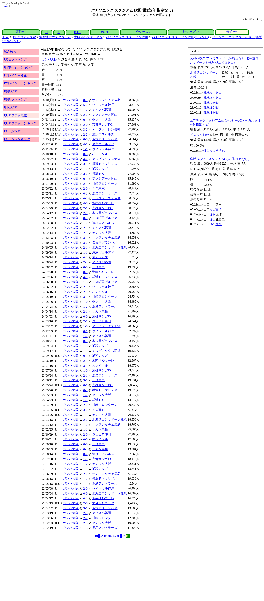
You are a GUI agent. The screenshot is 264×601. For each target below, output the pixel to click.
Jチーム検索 (12, 131)
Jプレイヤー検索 (15, 75)
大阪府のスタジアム (88, 37)
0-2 (85, 390)
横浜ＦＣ (98, 173)
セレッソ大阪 (101, 119)
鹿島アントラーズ (104, 193)
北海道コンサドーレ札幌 (109, 247)
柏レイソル (100, 154)
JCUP (77, 32)
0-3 (85, 178)
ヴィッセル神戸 (103, 104)
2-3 (85, 513)
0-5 (85, 154)
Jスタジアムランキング (20, 123)
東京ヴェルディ (103, 144)
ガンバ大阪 (49, 59)
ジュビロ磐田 (101, 321)
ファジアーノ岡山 (104, 114)
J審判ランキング (15, 99)
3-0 (85, 410)
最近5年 (231, 31)
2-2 (85, 114)
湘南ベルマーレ (103, 203)
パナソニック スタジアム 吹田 (127, 37)
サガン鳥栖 (100, 311)
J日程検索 (11, 107)
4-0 (85, 203)
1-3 (85, 282)
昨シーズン (191, 31)
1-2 (85, 110)
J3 (58, 32)
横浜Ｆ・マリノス (104, 163)
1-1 (85, 149)
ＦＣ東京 (98, 188)
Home (5, 6)
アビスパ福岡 (101, 109)
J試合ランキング (15, 59)
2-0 (85, 124)
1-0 (85, 169)
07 (123, 536)
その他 (104, 31)
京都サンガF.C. (102, 124)
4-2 (85, 159)
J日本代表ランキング (18, 67)
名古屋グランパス (104, 139)
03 (105, 536)
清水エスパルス (103, 134)
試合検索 (10, 51)
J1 (46, 32)
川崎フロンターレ (104, 183)
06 (118, 536)
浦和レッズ (100, 168)
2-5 (85, 232)
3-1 (85, 164)
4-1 (85, 144)
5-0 (85, 105)
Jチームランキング (17, 139)
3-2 (85, 129)
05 (114, 536)
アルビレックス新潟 (106, 159)
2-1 (85, 183)
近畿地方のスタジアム (55, 37)
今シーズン (144, 31)
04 (110, 536)
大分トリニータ (103, 503)
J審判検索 (11, 91)
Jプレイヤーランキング (20, 83)
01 (96, 536)
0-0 (85, 139)
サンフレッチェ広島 (106, 100)
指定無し (21, 31)
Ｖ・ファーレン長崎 (106, 129)
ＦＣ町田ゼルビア (104, 218)
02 (101, 536)
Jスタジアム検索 (24, 37)
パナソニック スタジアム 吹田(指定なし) (180, 37)
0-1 (85, 100)
